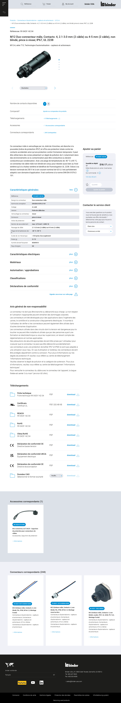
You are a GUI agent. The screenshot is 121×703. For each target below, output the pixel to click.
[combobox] (33, 88)
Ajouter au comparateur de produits (55, 111)
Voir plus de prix (91, 177)
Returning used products (61, 700)
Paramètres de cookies (81, 695)
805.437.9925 (72, 674)
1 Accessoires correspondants (55, 125)
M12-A (57, 20)
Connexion (15, 695)
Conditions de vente (29, 695)
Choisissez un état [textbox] (94, 231)
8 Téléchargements (52, 118)
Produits (13, 20)
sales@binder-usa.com (74, 681)
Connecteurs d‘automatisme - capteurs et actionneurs (35, 20)
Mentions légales (45, 695)
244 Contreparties (50, 132)
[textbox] (32, 88)
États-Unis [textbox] (91, 226)
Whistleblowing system (101, 695)
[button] (4, 4)
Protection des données (62, 695)
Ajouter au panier (99, 190)
